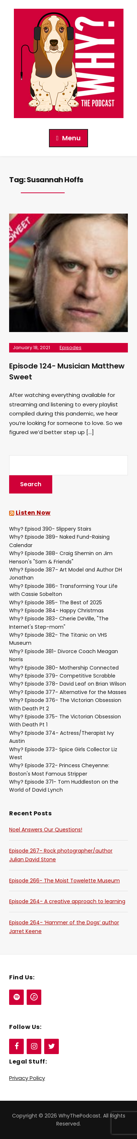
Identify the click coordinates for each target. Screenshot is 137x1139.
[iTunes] (34, 997)
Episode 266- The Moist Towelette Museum (64, 880)
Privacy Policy (27, 1078)
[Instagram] (34, 1046)
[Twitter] (51, 1046)
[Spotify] (16, 997)
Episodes (70, 347)
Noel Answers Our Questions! (45, 829)
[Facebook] (16, 1046)
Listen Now (33, 512)
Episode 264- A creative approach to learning (67, 901)
